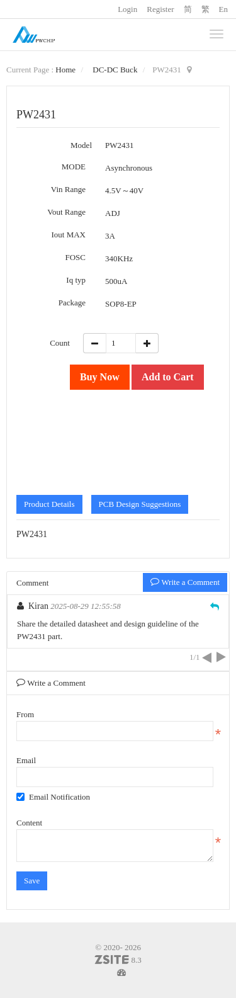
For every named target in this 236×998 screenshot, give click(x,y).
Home (65, 69)
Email (26, 760)
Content (29, 822)
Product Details (49, 504)
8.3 (118, 961)
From (25, 714)
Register (160, 9)
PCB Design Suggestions (140, 504)
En (223, 9)
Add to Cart (168, 376)
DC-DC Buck (115, 69)
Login (127, 9)
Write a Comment (185, 582)
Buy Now (100, 376)
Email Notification (53, 797)
